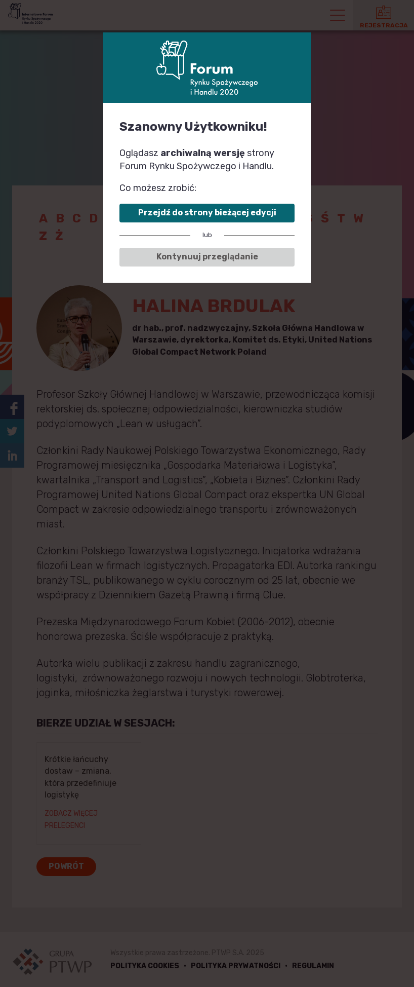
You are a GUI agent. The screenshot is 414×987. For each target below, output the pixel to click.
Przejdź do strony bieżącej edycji (207, 212)
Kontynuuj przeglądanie (207, 256)
